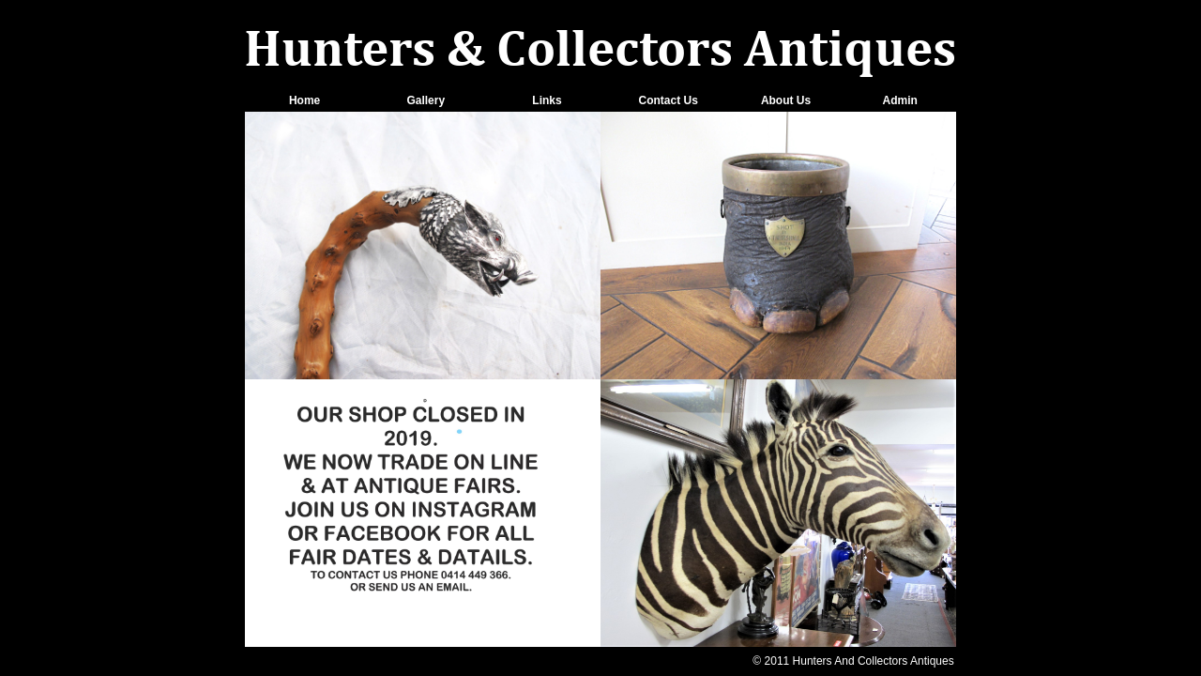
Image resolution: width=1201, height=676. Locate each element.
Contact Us (667, 100)
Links (546, 100)
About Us (786, 100)
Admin (900, 100)
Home (304, 100)
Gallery (425, 100)
